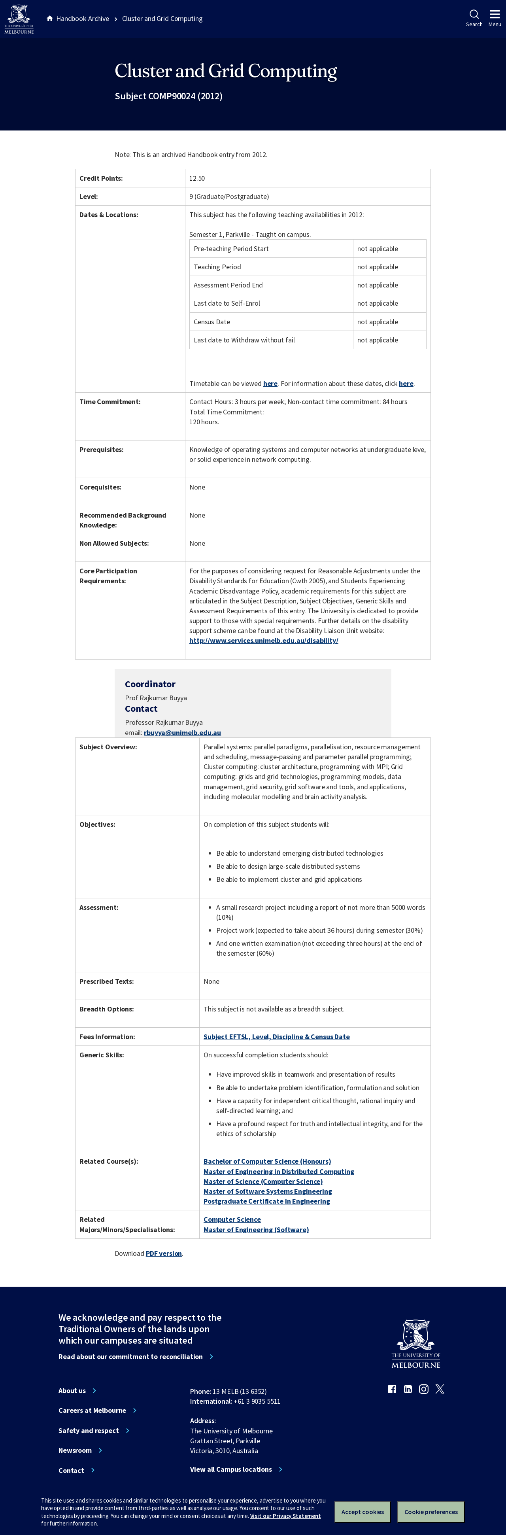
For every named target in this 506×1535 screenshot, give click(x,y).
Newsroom (75, 1450)
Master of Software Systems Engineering (268, 1191)
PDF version (164, 1253)
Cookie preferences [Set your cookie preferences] (431, 1512)
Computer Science (232, 1219)
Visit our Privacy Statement (285, 1516)
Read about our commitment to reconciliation (131, 1356)
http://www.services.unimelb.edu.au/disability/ (263, 640)
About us (72, 1390)
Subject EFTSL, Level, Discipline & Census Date (277, 1036)
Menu (495, 18)
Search (474, 18)
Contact (71, 1470)
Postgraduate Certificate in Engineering (267, 1201)
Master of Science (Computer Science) (263, 1181)
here (270, 383)
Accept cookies (363, 1512)
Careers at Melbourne (92, 1410)
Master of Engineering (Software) (256, 1229)
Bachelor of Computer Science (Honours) (267, 1161)
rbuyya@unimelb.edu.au (182, 732)
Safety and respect (89, 1430)
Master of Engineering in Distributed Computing (279, 1171)
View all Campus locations (231, 1469)
